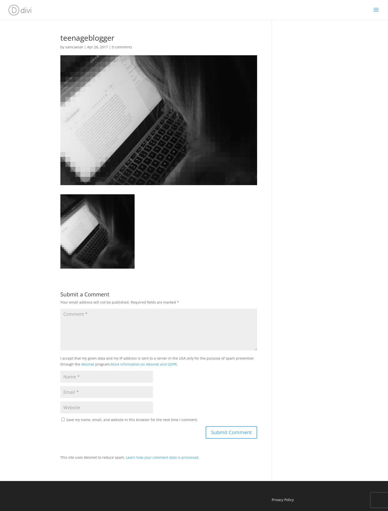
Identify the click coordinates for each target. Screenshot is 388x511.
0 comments (122, 47)
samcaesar (74, 47)
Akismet (87, 364)
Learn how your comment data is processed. (162, 457)
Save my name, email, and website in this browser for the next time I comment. (132, 419)
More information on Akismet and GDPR (144, 364)
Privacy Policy (283, 499)
